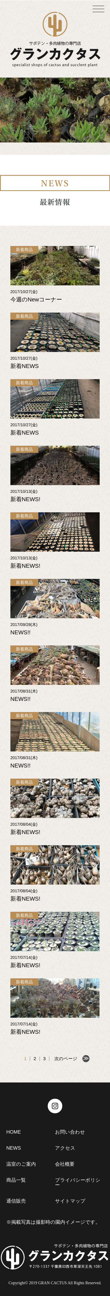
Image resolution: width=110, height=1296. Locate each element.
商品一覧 (16, 1180)
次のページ (65, 1058)
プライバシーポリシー (77, 1182)
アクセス (65, 1148)
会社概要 (64, 1164)
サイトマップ (70, 1201)
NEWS (13, 1148)
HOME (13, 1132)
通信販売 (16, 1201)
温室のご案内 (21, 1164)
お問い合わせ (70, 1132)
